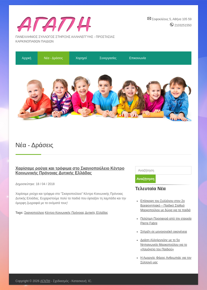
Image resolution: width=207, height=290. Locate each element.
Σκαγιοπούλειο (34, 212)
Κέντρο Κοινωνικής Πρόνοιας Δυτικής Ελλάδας (76, 212)
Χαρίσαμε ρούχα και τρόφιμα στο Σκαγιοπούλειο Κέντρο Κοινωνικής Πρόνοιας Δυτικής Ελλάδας (70, 170)
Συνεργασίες (107, 58)
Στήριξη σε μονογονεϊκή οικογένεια (163, 231)
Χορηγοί (81, 58)
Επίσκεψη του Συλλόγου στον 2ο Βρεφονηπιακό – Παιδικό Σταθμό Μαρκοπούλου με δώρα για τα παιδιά (165, 205)
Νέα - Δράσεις (53, 58)
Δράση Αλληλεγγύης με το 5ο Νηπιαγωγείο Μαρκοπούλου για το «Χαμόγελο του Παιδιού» (163, 244)
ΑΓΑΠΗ (45, 281)
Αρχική (26, 58)
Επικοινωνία (137, 58)
